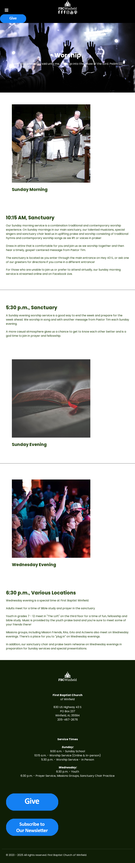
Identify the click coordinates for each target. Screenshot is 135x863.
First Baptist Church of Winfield (67, 855)
